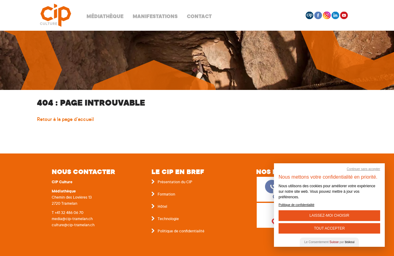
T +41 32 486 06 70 (67, 213)
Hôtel (162, 207)
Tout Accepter (329, 228)
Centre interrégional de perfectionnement (55, 15)
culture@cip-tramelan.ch (73, 225)
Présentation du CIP (175, 182)
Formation (166, 194)
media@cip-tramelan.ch (72, 219)
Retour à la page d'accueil (65, 119)
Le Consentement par (329, 242)
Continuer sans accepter (363, 169)
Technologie (168, 219)
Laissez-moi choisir (329, 215)
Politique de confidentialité (181, 231)
